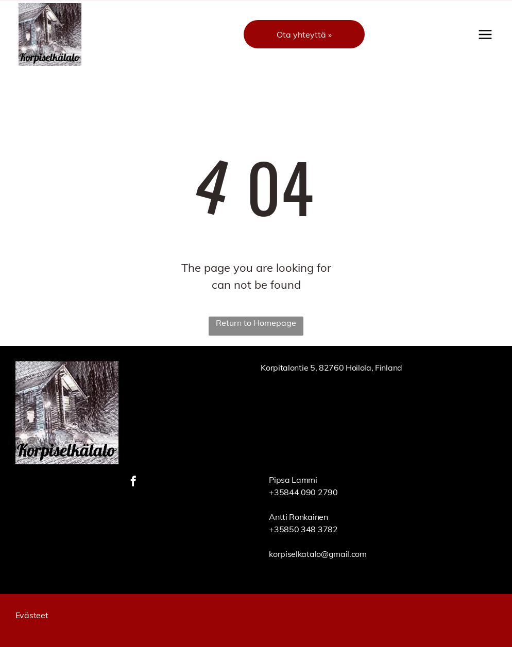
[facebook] (133, 483)
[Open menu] (485, 34)
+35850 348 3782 (303, 529)
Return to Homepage (256, 323)
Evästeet (31, 615)
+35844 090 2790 (303, 492)
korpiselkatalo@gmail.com (317, 554)
